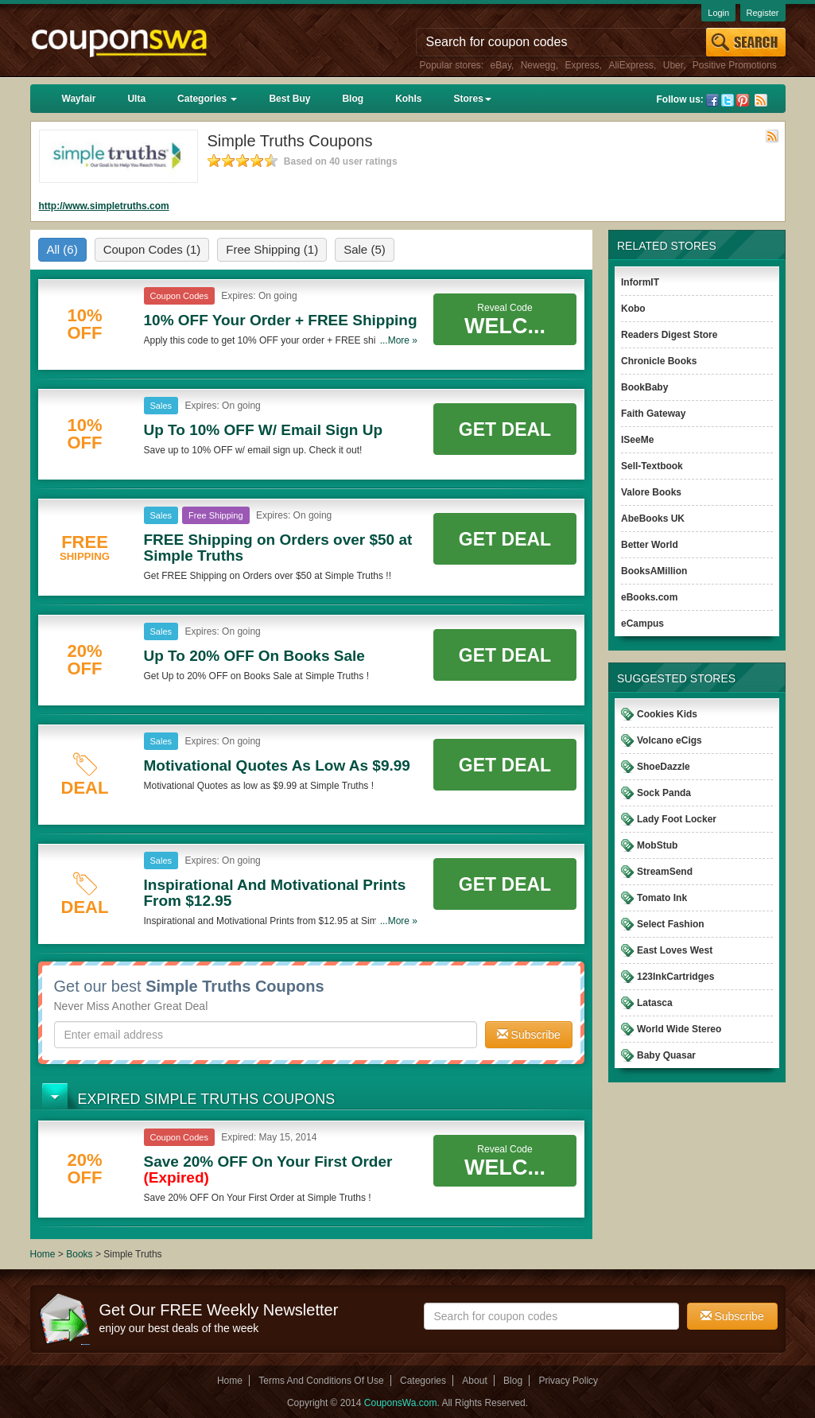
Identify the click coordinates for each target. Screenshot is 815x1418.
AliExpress (631, 65)
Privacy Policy (568, 1380)
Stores (472, 98)
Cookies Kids (667, 714)
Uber (673, 65)
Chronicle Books (659, 361)
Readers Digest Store (669, 334)
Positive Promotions (735, 65)
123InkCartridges (675, 976)
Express (582, 65)
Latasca (655, 1002)
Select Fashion (670, 924)
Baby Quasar (666, 1055)
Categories (207, 98)
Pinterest (742, 100)
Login (718, 12)
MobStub (657, 845)
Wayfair (79, 98)
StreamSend (665, 871)
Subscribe (529, 1034)
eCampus (642, 623)
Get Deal (505, 429)
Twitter (727, 100)
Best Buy (289, 98)
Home (43, 1254)
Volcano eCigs (669, 740)
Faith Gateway (653, 413)
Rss (761, 100)
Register (763, 12)
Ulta (136, 98)
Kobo (633, 308)
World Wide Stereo (679, 1029)
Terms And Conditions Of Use (320, 1380)
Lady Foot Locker (676, 819)
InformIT (640, 282)
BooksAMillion (654, 571)
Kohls (408, 98)
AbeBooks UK (653, 518)
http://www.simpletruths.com (104, 206)
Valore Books (651, 492)
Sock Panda (664, 792)
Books (79, 1254)
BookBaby (644, 387)
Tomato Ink (662, 897)
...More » (398, 340)
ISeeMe (637, 439)
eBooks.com (649, 597)
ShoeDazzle (663, 766)
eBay (501, 65)
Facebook (712, 100)
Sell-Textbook (652, 466)
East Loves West (674, 950)
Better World (649, 544)
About (474, 1380)
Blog (352, 98)
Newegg (538, 65)
